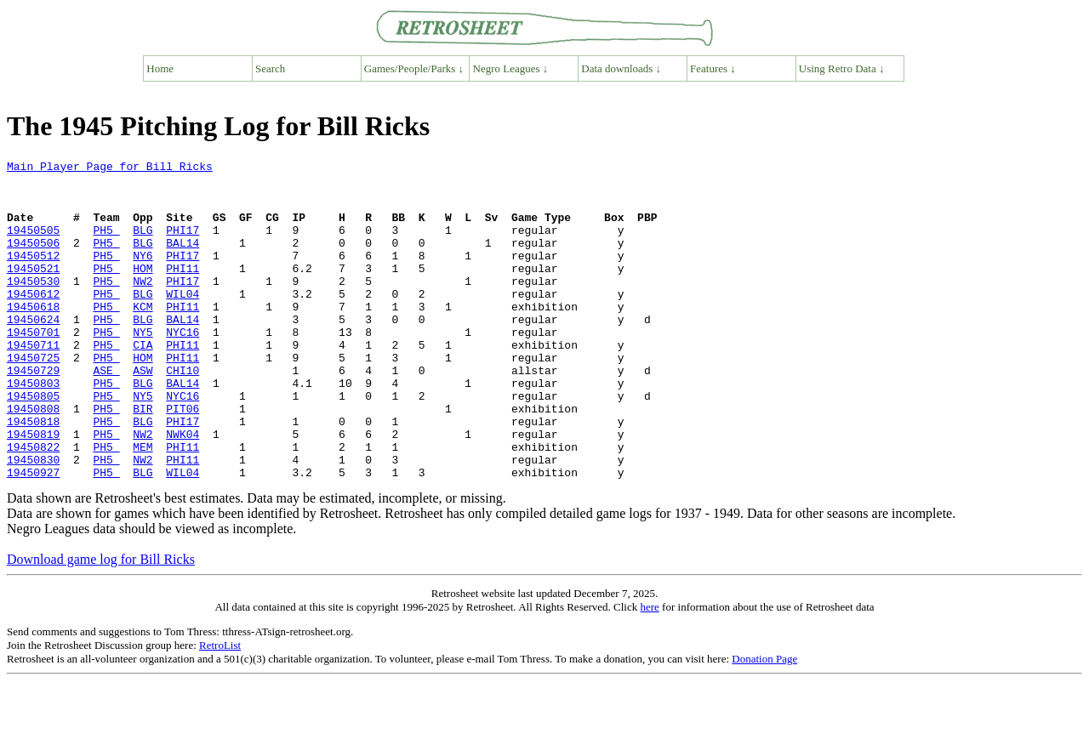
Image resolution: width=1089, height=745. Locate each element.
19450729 (33, 413)
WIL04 (182, 321)
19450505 (33, 245)
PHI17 (182, 245)
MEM (142, 505)
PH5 (106, 245)
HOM (142, 291)
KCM (142, 336)
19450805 (33, 444)
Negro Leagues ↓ (511, 68)
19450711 (33, 382)
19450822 (33, 505)
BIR (142, 459)
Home (160, 68)
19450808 (33, 459)
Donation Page (764, 722)
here (649, 670)
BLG (142, 245)
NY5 (142, 367)
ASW (142, 413)
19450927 (33, 535)
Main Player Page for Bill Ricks (110, 168)
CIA (142, 382)
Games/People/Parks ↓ (414, 68)
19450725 (33, 398)
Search (270, 68)
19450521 (33, 291)
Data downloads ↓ (621, 68)
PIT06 (182, 459)
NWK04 (182, 490)
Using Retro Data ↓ (842, 68)
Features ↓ (713, 68)
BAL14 (182, 260)
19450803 (33, 428)
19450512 (33, 275)
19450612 (33, 321)
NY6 (142, 275)
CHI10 (182, 413)
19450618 (33, 336)
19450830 (33, 520)
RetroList (220, 708)
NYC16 (182, 367)
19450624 (33, 352)
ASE (106, 413)
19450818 (33, 474)
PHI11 (182, 291)
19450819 (33, 490)
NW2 (142, 306)
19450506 (33, 260)
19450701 (33, 367)
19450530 (33, 306)
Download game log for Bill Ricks (101, 623)
